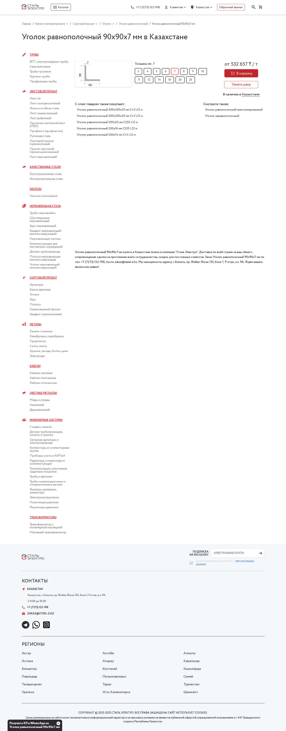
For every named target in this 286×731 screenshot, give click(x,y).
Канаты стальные (41, 331)
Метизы (35, 324)
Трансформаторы (43, 517)
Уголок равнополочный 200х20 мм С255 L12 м (107, 122)
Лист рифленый (40, 118)
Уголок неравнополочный (222, 116)
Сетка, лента (38, 346)
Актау (26, 653)
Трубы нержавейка (42, 213)
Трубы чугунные (40, 71)
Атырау (108, 661)
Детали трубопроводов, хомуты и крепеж (46, 433)
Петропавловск (114, 676)
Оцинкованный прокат (45, 309)
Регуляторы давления (44, 507)
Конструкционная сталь (46, 174)
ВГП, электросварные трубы (49, 61)
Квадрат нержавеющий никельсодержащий (45, 232)
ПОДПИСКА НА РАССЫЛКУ (199, 553)
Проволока (38, 341)
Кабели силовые (41, 373)
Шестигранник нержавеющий (40, 220)
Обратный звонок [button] (231, 7)
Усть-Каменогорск (116, 692)
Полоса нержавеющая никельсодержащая (45, 258)
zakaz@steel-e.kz (38, 613)
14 (159, 80)
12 (149, 80)
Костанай (110, 668)
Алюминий (37, 405)
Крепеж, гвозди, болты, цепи (49, 351)
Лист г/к (35, 98)
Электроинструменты (44, 497)
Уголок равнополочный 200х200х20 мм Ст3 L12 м (110, 116)
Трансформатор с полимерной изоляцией (46, 526)
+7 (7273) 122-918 (148, 7)
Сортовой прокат (43, 278)
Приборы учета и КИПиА (47, 455)
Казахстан (202, 7)
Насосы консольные (44, 196)
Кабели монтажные (43, 378)
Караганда (191, 661)
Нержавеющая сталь (45, 206)
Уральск (28, 692)
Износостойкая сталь (44, 108)
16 (169, 80)
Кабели (35, 366)
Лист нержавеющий (43, 157)
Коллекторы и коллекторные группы (49, 449)
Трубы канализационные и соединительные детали (47, 483)
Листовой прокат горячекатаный (42, 143)
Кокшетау (29, 668)
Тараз (107, 684)
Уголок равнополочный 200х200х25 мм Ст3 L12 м (110, 110)
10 (202, 71)
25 (190, 80)
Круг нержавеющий (43, 226)
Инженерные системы (46, 420)
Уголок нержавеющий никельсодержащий (45, 266)
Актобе (108, 653)
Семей (188, 676)
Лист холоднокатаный (45, 103)
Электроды (37, 356)
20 (180, 80)
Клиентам (176, 7)
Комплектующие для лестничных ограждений (46, 245)
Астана (27, 661)
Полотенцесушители (44, 502)
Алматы (189, 653)
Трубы (34, 55)
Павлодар (29, 676)
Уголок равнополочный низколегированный (233, 110)
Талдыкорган (32, 684)
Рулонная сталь (40, 136)
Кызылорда (192, 668)
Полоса (35, 304)
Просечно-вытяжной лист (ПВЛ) (47, 125)
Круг (33, 299)
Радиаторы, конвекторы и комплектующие (47, 462)
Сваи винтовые (40, 66)
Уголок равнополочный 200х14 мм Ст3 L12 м (106, 135)
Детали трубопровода (45, 251)
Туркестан (191, 684)
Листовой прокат (43, 91)
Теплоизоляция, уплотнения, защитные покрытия (48, 470)
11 (139, 80)
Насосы (36, 189)
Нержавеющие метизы (45, 238)
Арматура (36, 284)
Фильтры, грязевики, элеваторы (43, 491)
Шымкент (190, 692)
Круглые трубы (40, 76)
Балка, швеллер (40, 289)
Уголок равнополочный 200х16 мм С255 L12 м (107, 128)
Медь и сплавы (40, 400)
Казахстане (250, 94)
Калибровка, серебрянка (47, 336)
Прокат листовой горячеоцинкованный (44, 151)
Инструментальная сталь (46, 179)
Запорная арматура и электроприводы (44, 441)
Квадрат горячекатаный (46, 314)
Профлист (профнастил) (46, 131)
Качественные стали (45, 167)
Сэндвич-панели (41, 427)
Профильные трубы (43, 81)
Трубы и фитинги (41, 476)
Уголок (34, 294)
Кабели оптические (43, 383)
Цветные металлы (43, 393)
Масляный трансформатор (48, 532)
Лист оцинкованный (43, 113)
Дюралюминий (40, 409)
